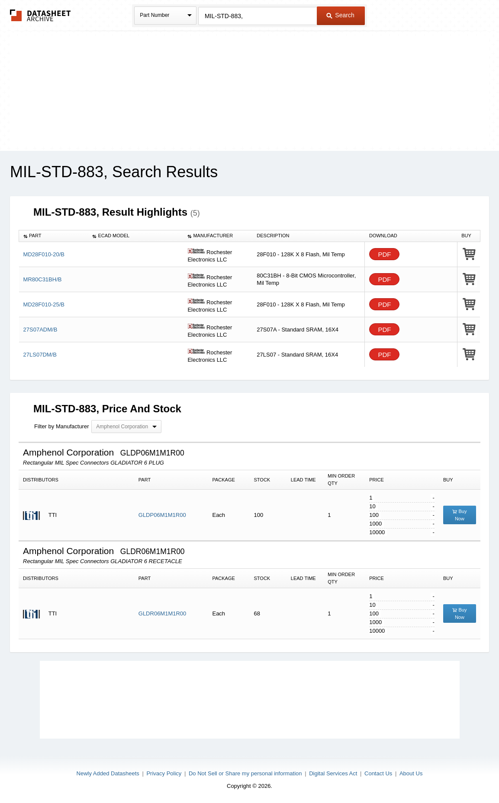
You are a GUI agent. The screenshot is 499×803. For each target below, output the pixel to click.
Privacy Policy (163, 773)
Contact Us (378, 773)
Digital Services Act (333, 773)
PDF (384, 254)
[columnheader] (53, 236)
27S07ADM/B (40, 329)
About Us (410, 773)
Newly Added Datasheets (108, 773)
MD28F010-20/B (43, 254)
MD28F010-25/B (43, 304)
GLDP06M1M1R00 (162, 515)
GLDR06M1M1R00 (162, 613)
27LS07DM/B (40, 354)
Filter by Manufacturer (61, 426)
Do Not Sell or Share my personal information (245, 773)
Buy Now (459, 515)
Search (340, 15)
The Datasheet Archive (40, 15)
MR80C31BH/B (42, 279)
